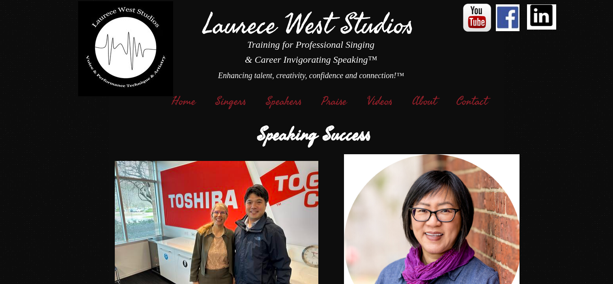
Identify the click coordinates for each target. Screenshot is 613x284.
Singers (230, 101)
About (424, 101)
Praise (334, 101)
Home (184, 101)
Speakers (284, 101)
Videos (379, 101)
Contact (472, 101)
